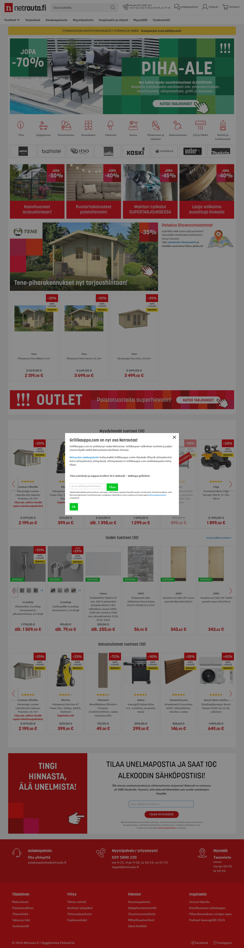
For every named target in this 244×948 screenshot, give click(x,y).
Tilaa (112, 487)
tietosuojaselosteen (157, 495)
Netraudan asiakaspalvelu (84, 457)
